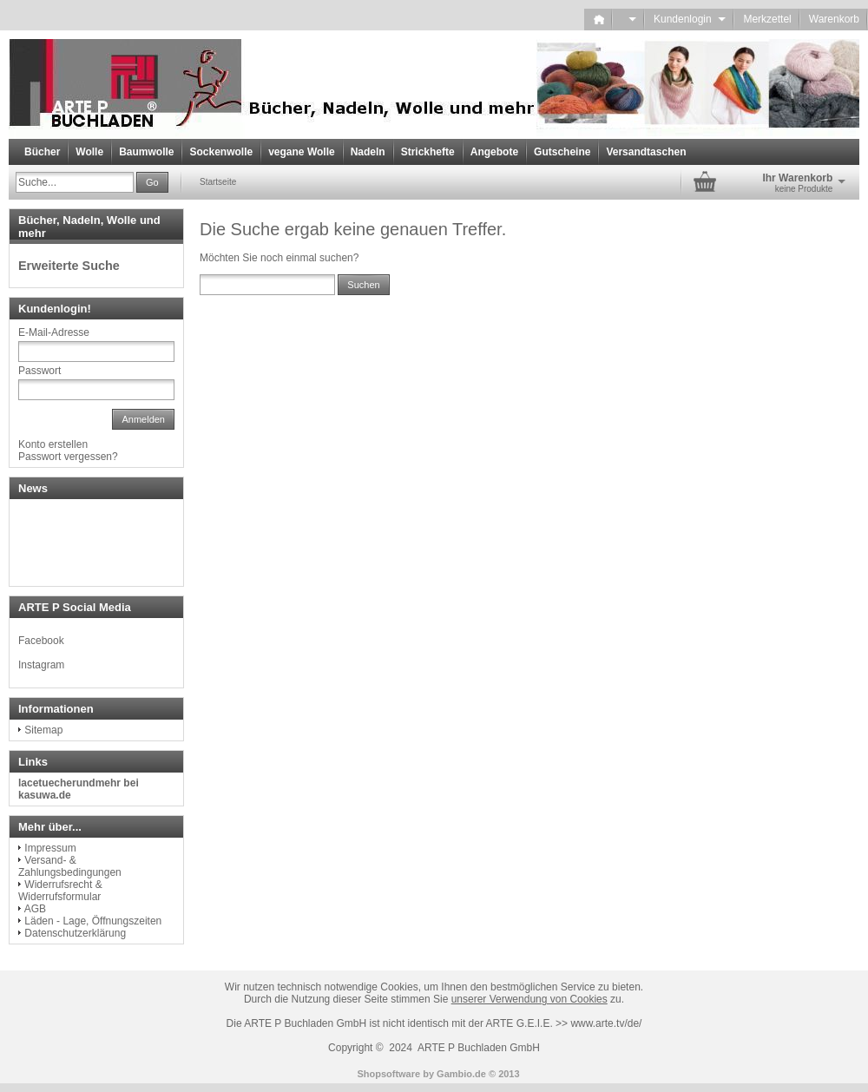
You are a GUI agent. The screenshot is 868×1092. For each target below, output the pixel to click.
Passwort (39, 371)
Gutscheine (562, 152)
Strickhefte (428, 152)
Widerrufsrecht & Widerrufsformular (60, 890)
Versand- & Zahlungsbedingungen (70, 866)
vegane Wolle (301, 152)
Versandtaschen (646, 152)
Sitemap (43, 730)
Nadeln (368, 152)
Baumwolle (146, 152)
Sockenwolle (221, 152)
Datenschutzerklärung (75, 933)
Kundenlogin (690, 19)
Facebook (41, 641)
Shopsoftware (388, 1074)
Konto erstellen (53, 444)
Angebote (494, 152)
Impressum (50, 848)
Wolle (89, 152)
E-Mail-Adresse (53, 332)
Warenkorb (834, 19)
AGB (35, 909)
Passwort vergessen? (68, 457)
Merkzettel (767, 19)
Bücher (42, 152)
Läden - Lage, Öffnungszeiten (92, 921)
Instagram (41, 665)
